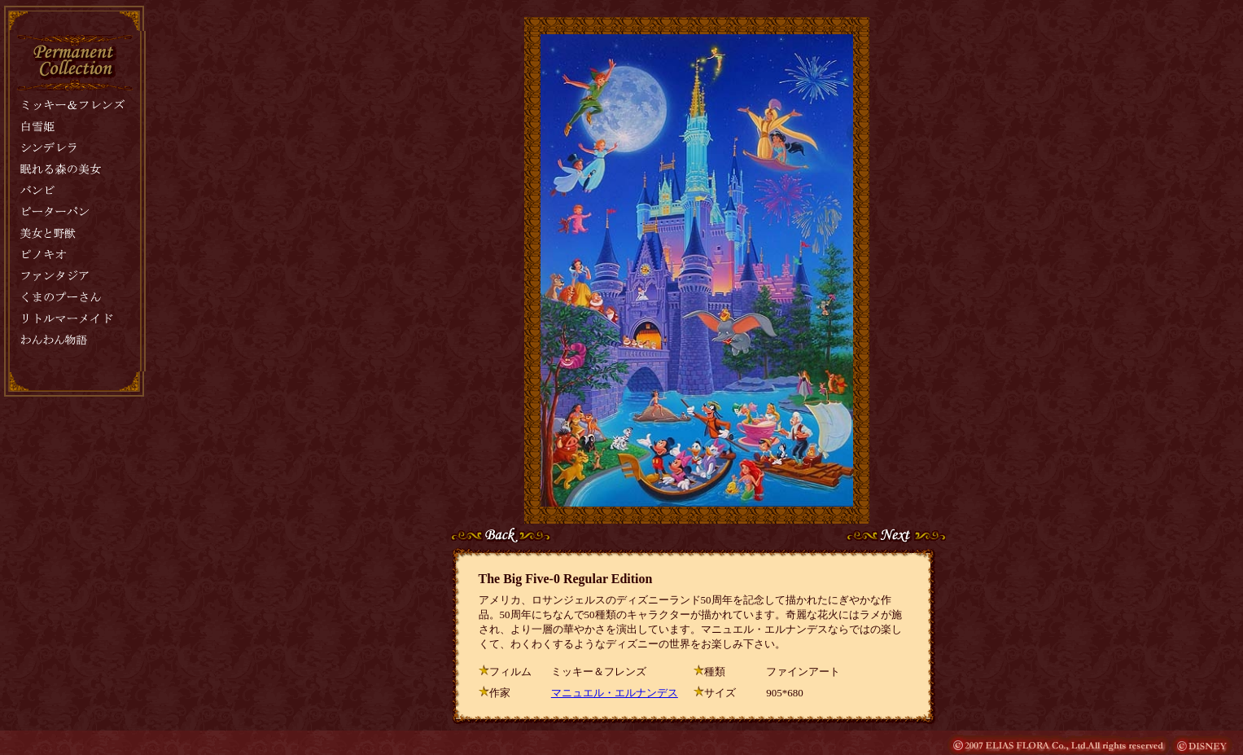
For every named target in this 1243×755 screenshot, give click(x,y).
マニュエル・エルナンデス (614, 693)
